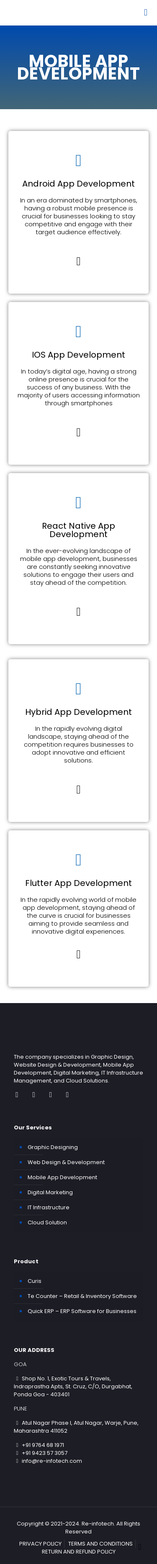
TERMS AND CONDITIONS (100, 1544)
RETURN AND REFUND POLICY (79, 1552)
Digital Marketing (50, 1192)
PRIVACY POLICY (40, 1544)
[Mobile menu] (146, 12)
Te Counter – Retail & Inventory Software (82, 1296)
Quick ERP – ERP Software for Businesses (82, 1311)
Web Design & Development (66, 1162)
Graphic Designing (53, 1147)
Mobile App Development (62, 1177)
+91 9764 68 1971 (39, 1445)
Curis (34, 1281)
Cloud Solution (47, 1222)
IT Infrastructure (48, 1207)
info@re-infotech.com (48, 1461)
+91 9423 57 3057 (40, 1453)
